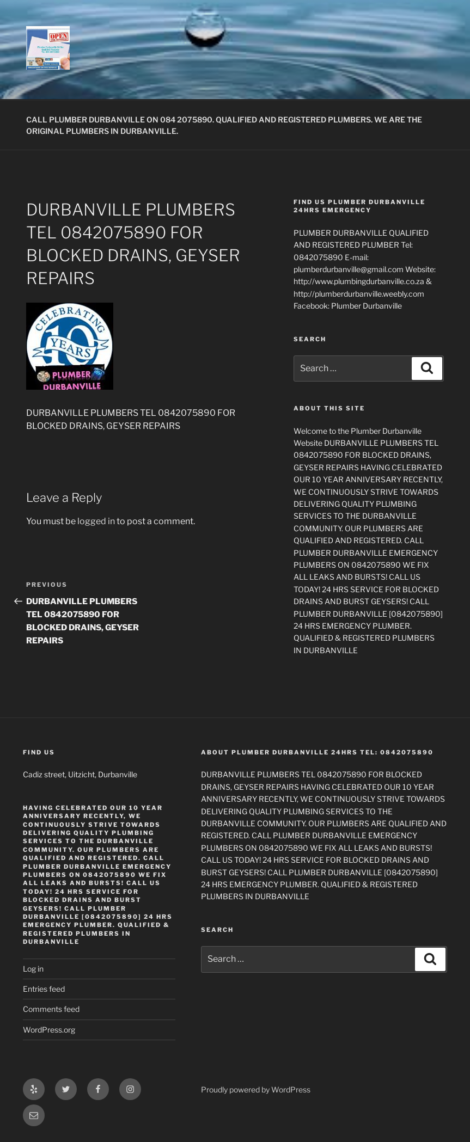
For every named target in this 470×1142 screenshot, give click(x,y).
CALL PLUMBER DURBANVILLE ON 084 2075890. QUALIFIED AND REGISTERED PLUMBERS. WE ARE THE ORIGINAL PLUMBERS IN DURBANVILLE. (224, 125)
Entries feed (44, 988)
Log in (33, 968)
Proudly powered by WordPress (255, 1089)
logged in (96, 521)
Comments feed (51, 1009)
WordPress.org (49, 1029)
